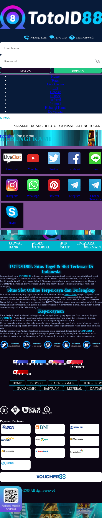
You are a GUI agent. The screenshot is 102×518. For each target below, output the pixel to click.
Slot (55, 88)
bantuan (51, 388)
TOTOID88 (23, 364)
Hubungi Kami (35, 37)
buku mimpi (26, 388)
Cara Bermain (62, 383)
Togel (55, 80)
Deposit (55, 92)
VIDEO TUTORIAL (41, 245)
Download (55, 111)
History (55, 96)
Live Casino (55, 84)
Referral (55, 100)
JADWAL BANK (16, 245)
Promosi (55, 104)
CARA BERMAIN (93, 245)
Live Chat (58, 37)
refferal (74, 388)
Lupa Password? (81, 37)
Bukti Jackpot (77, 365)
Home (55, 76)
